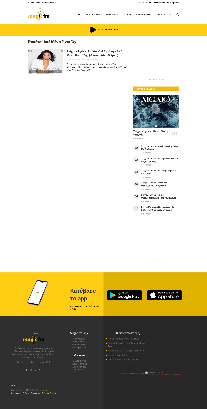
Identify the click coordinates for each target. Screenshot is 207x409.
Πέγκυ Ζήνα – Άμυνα (118, 355)
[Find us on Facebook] (26, 370)
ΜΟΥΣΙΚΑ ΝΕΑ (93, 14)
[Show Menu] (79, 14)
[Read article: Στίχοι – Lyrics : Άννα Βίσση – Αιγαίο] (156, 111)
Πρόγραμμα (79, 338)
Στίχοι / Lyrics (79, 366)
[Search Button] (178, 14)
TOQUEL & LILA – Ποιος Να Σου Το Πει (126, 350)
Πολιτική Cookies (49, 393)
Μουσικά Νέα (79, 360)
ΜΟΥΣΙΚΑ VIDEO (143, 14)
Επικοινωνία (159, 3)
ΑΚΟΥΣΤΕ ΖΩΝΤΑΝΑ (103, 29)
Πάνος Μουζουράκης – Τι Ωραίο (123, 338)
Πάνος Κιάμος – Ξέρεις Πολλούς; (123, 359)
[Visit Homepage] (38, 14)
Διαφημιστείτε (79, 347)
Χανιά (173, 341)
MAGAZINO (110, 14)
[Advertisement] (156, 58)
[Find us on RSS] (40, 370)
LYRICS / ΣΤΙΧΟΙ (163, 14)
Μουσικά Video (79, 364)
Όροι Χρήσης (16, 393)
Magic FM (73, 59)
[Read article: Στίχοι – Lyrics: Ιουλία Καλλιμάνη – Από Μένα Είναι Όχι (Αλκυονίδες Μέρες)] (45, 61)
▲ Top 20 (126, 14)
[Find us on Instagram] (31, 370)
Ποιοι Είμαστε (172, 3)
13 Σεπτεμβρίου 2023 (87, 59)
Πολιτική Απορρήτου (31, 393)
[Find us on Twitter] (35, 370)
